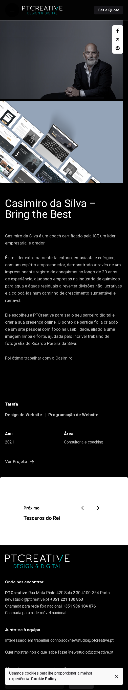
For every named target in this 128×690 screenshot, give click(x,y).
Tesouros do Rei (42, 518)
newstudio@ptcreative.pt (27, 599)
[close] (116, 676)
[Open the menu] (12, 10)
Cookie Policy (43, 679)
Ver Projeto (20, 462)
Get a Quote (108, 10)
